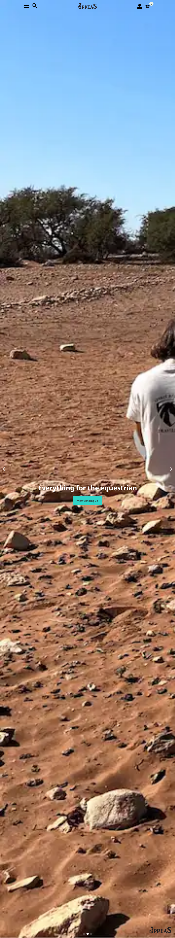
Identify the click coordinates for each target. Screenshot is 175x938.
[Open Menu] (26, 5)
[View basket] (148, 6)
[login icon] (139, 6)
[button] (3, 469)
